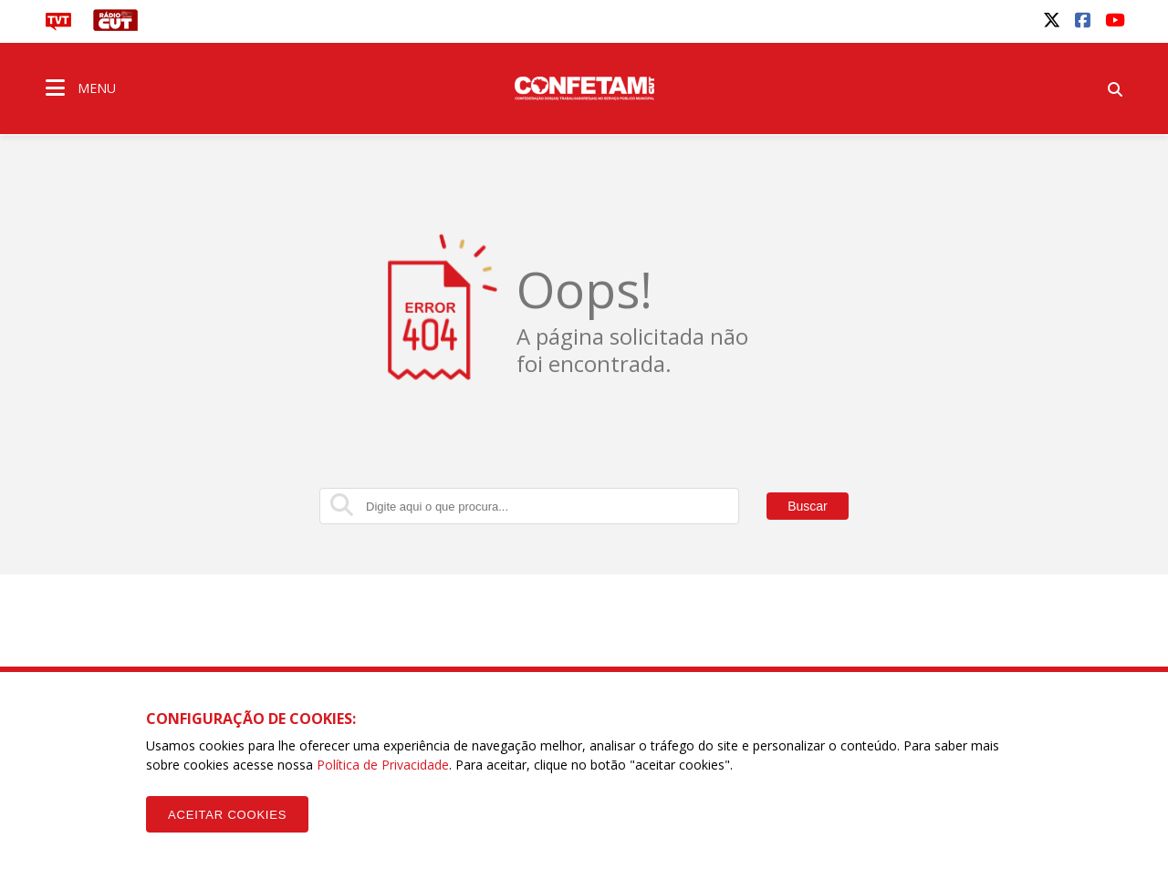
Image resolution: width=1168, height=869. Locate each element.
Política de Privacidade (383, 764)
